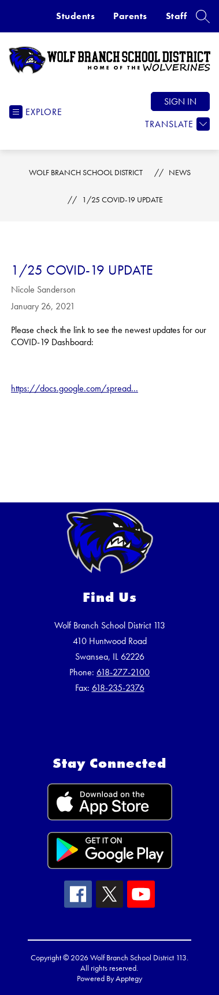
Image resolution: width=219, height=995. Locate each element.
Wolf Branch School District (86, 172)
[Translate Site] (176, 124)
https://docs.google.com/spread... (74, 388)
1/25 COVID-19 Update (122, 199)
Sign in (180, 101)
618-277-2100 (123, 672)
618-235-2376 (118, 688)
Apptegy (129, 978)
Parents (130, 16)
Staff (176, 16)
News (180, 172)
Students (75, 16)
